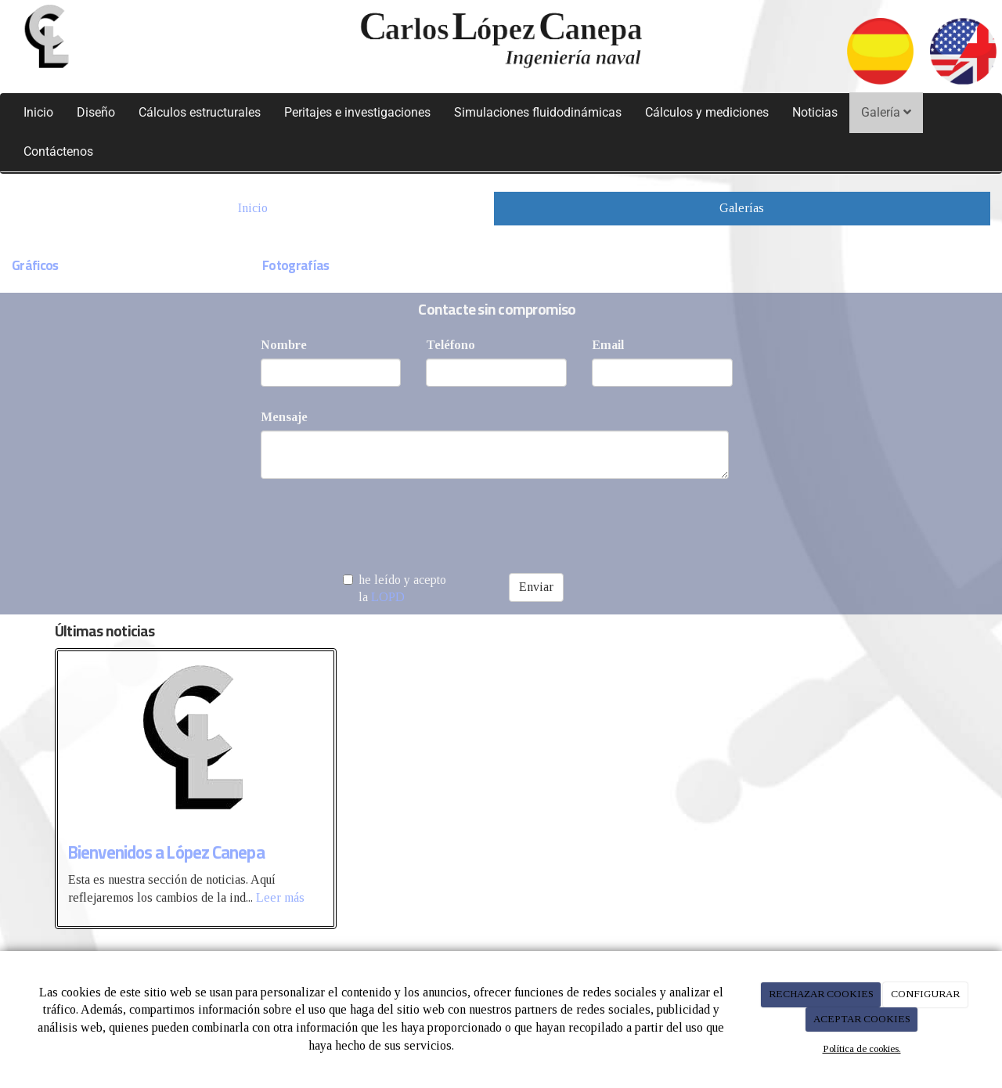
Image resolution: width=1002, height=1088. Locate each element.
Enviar (536, 586)
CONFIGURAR (925, 994)
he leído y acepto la (394, 588)
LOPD (388, 596)
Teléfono (450, 344)
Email (608, 344)
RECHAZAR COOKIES (821, 994)
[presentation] (380, 521)
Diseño (96, 112)
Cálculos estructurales (200, 112)
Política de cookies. (862, 1048)
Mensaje (284, 416)
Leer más (280, 897)
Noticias (815, 112)
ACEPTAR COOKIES (861, 1019)
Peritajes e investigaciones (357, 112)
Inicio (38, 112)
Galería (886, 112)
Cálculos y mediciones (707, 112)
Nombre (284, 344)
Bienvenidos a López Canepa (166, 852)
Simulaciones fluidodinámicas (538, 112)
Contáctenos (58, 151)
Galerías (741, 207)
